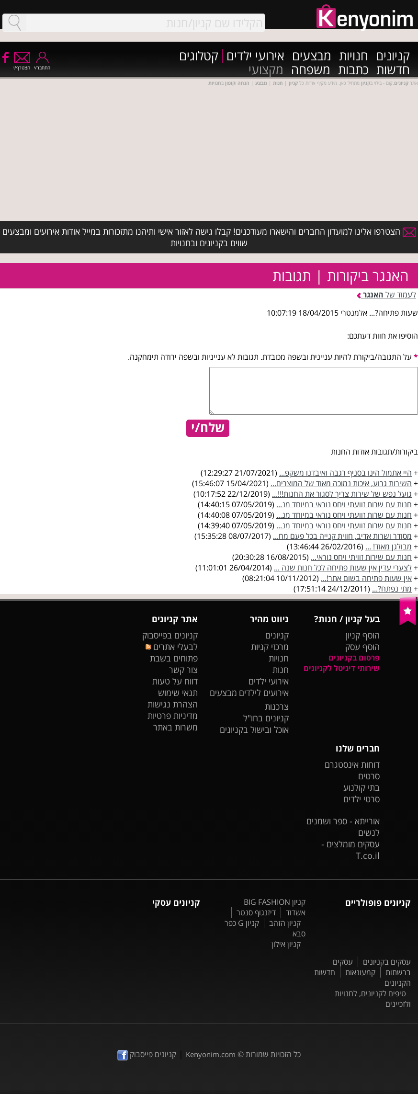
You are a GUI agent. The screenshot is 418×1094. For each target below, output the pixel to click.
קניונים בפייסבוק (170, 635)
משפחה (310, 70)
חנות (280, 669)
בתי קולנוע (361, 787)
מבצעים (311, 56)
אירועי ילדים (255, 56)
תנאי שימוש (178, 692)
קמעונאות (360, 972)
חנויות (353, 56)
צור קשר (183, 669)
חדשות (393, 70)
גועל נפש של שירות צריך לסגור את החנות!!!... (342, 494)
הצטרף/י (21, 64)
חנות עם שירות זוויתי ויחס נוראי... (361, 557)
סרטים (369, 776)
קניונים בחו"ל (266, 718)
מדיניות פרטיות (172, 715)
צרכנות (277, 706)
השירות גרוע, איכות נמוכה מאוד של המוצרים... (341, 483)
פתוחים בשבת (174, 658)
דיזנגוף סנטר (256, 912)
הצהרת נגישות (172, 704)
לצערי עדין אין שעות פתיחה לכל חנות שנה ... (343, 567)
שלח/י (208, 428)
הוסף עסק (362, 646)
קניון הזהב (285, 923)
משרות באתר (175, 727)
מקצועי (266, 70)
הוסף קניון (363, 635)
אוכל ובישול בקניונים (254, 729)
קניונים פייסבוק (146, 1054)
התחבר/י (42, 64)
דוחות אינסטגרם (352, 764)
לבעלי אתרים (172, 646)
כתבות (353, 70)
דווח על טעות (175, 681)
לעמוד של (386, 294)
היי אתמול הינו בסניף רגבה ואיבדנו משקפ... (345, 472)
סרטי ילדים (361, 799)
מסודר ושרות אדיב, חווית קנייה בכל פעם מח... (342, 536)
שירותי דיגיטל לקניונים (342, 668)
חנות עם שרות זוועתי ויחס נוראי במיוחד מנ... (344, 504)
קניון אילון (286, 944)
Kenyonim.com (211, 1054)
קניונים (393, 56)
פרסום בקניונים (354, 657)
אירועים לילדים (264, 692)
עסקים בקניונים (387, 962)
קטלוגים (198, 56)
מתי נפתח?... (392, 588)
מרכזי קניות (270, 646)
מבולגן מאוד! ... (388, 546)
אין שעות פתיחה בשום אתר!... (366, 578)
